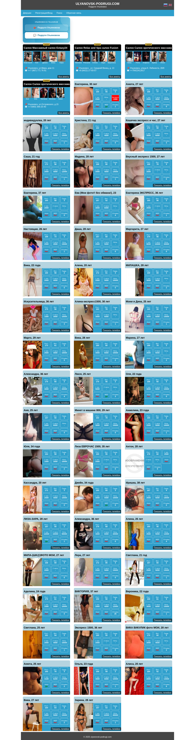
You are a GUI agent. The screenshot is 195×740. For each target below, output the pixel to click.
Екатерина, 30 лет (86, 84)
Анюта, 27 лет (134, 84)
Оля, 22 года (133, 374)
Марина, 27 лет (135, 337)
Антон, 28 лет (134, 446)
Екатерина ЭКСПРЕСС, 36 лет (144, 192)
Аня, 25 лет (31, 410)
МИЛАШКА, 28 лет (137, 265)
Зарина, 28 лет (84, 700)
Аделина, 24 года (34, 591)
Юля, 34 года (32, 446)
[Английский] (170, 4)
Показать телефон (111, 113)
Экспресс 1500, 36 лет (88, 627)
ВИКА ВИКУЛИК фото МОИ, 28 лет (147, 627)
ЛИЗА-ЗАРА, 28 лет (36, 518)
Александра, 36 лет (36, 374)
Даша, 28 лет (83, 229)
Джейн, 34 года (84, 482)
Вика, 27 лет (31, 700)
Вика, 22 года (32, 265)
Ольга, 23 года (84, 663)
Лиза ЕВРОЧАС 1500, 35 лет (92, 446)
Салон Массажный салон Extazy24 (45, 47)
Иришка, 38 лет (135, 482)
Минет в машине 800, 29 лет (92, 410)
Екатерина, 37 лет (35, 192)
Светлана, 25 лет (34, 627)
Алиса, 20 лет (134, 663)
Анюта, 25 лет (32, 663)
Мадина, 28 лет (84, 156)
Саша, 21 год (32, 156)
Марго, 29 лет (32, 337)
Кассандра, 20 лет (35, 482)
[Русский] (165, 4)
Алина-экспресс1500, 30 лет (92, 301)
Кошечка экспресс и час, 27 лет (145, 120)
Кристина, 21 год (85, 120)
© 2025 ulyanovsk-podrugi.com (97, 737)
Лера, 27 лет (82, 555)
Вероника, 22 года (137, 591)
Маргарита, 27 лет (137, 229)
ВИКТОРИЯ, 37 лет (86, 591)
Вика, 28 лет (82, 337)
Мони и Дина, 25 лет (138, 301)
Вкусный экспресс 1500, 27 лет (145, 156)
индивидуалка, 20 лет (37, 120)
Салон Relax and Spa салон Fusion (96, 47)
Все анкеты (63, 77)
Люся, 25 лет (83, 374)
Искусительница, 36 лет (39, 301)
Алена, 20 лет (83, 265)
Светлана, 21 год (136, 555)
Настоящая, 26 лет (35, 229)
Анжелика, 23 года (137, 410)
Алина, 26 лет (134, 518)
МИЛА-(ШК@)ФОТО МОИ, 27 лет (44, 555)
